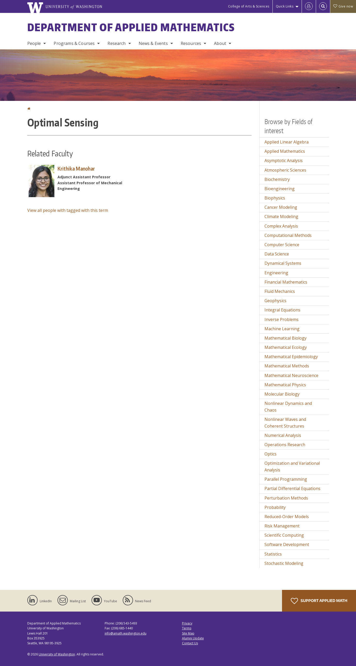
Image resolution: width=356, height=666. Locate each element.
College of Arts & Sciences (248, 6)
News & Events (153, 43)
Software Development (286, 544)
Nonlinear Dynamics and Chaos (288, 406)
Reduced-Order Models (286, 516)
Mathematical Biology (285, 338)
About (220, 43)
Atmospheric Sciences (285, 170)
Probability (275, 507)
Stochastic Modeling (283, 563)
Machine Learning (282, 329)
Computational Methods (288, 235)
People (34, 43)
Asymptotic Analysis (283, 160)
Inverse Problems (281, 319)
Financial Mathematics (285, 282)
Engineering (276, 273)
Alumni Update (193, 638)
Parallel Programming (285, 479)
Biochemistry (277, 179)
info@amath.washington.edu (125, 633)
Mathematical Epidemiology (291, 356)
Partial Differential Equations (292, 488)
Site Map (188, 633)
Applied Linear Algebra (286, 142)
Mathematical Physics (285, 385)
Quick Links (285, 6)
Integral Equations (282, 310)
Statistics (273, 554)
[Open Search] (323, 6)
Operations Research (284, 444)
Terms (186, 628)
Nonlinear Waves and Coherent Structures (285, 422)
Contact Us (190, 643)
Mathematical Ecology (285, 347)
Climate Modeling (281, 216)
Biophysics (274, 198)
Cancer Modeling (280, 207)
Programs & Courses (74, 43)
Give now (343, 6)
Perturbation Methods (286, 498)
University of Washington (57, 654)
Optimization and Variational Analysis (292, 466)
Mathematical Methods (286, 366)
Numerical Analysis (282, 435)
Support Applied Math (319, 601)
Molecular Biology (282, 394)
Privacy (187, 623)
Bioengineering (279, 188)
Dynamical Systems (282, 263)
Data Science (276, 254)
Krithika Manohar (76, 168)
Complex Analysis (281, 226)
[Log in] (309, 6)
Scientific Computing (284, 535)
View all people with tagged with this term (67, 210)
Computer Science (281, 244)
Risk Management (282, 526)
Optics (270, 454)
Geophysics (275, 300)
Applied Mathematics (284, 151)
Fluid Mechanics (279, 291)
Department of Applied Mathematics (131, 27)
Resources (191, 43)
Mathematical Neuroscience (291, 375)
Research (116, 43)
